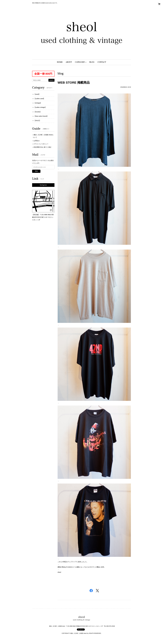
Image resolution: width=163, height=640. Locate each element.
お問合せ (37, 141)
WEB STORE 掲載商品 (74, 82)
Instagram (43, 185)
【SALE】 (37, 120)
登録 (36, 171)
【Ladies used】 (39, 98)
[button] (80, 62)
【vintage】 (38, 103)
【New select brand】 (41, 116)
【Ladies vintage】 (40, 107)
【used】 (37, 94)
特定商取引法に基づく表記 (42, 147)
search (51, 80)
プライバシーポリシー (41, 144)
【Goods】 (37, 112)
